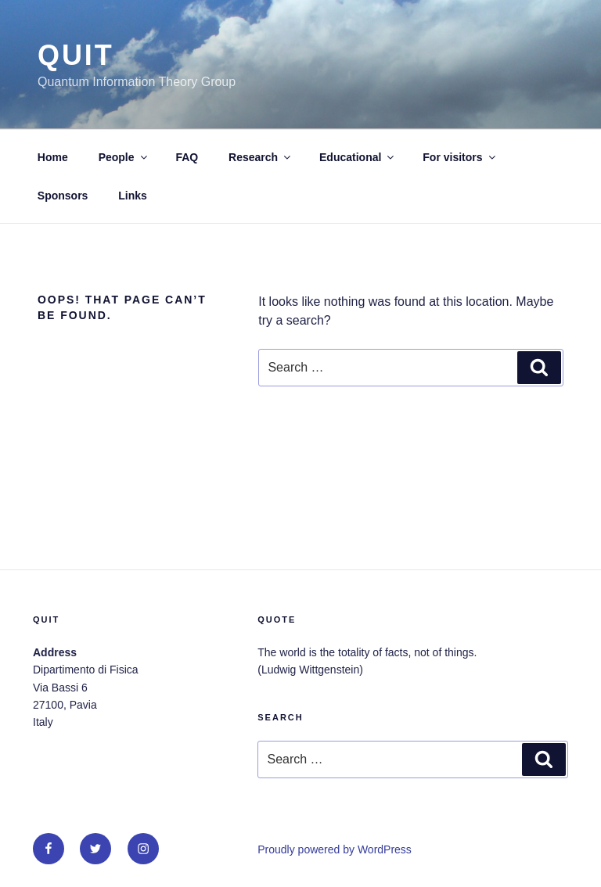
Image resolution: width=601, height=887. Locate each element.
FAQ (186, 157)
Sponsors (63, 195)
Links (132, 195)
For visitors (460, 157)
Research (261, 157)
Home (53, 157)
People (124, 157)
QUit (76, 55)
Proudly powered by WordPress (334, 849)
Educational (357, 157)
